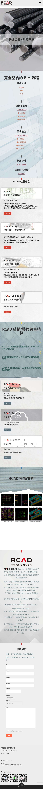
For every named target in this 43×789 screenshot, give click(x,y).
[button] (7, 213)
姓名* (20, 666)
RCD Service (12, 384)
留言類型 (10, 696)
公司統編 (13, 690)
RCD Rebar (9, 260)
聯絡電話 (20, 679)
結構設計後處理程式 (12, 195)
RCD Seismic (12, 295)
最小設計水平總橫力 (12, 299)
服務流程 (7, 443)
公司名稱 (20, 684)
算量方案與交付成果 (12, 388)
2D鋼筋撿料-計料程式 (12, 264)
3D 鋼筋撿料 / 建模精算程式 (14, 230)
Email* (20, 672)
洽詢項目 (14, 701)
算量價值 (7, 417)
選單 (40, 3)
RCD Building (10, 226)
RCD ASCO (9, 191)
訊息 (21, 718)
